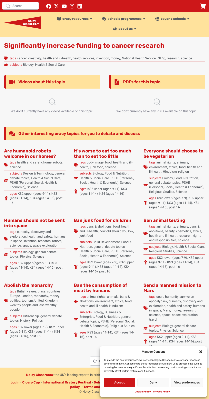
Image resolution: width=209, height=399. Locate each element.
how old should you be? (116, 231)
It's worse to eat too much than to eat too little (102, 153)
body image (95, 162)
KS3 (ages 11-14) (179, 203)
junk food (96, 167)
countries (53, 291)
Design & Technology (38, 173)
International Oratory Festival (67, 382)
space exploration (45, 245)
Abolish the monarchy (28, 285)
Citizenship (31, 316)
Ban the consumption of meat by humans (100, 287)
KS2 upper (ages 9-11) (34, 194)
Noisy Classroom (39, 375)
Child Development (106, 242)
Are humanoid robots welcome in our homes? (30, 153)
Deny (153, 382)
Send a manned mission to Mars (172, 287)
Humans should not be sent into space (34, 223)
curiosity (23, 232)
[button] (201, 352)
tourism (27, 300)
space (26, 245)
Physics (25, 256)
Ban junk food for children (102, 220)
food (108, 162)
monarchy (41, 296)
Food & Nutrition (116, 173)
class (42, 291)
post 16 (174, 207)
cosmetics (183, 231)
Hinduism (170, 171)
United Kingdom (46, 300)
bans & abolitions (99, 226)
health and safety (29, 162)
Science (32, 187)
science (186, 58)
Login (14, 382)
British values (26, 291)
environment (158, 167)
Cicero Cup (31, 382)
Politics (37, 320)
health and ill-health (57, 58)
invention (102, 58)
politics (15, 300)
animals (182, 162)
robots (57, 162)
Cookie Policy (143, 391)
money (115, 58)
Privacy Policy (161, 391)
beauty (170, 231)
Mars (166, 310)
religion (183, 171)
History (25, 320)
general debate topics (164, 182)
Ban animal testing (164, 220)
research (173, 58)
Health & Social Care (50, 65)
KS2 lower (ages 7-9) (172, 198)
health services (83, 58)
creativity (34, 58)
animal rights (165, 162)
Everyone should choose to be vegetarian (173, 153)
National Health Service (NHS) (144, 58)
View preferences (187, 382)
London (26, 296)
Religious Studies (161, 192)
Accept (119, 382)
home (47, 162)
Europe (15, 296)
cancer (22, 58)
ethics (173, 167)
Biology (28, 65)
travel (153, 319)
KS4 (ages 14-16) (42, 198)
